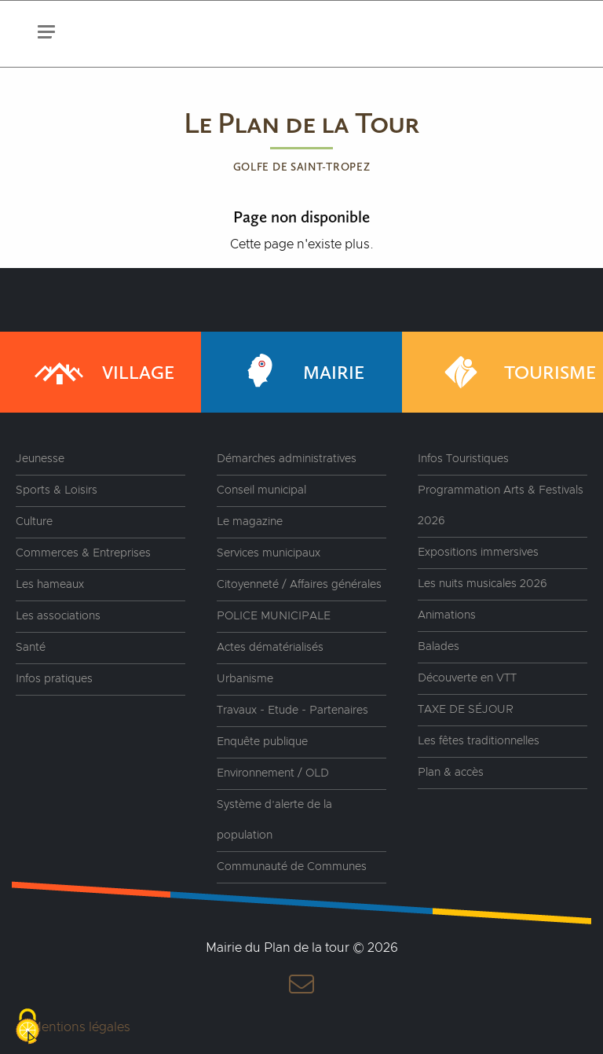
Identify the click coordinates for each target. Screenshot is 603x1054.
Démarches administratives (286, 459)
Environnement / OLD (273, 773)
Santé (31, 647)
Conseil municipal (261, 490)
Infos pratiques (54, 679)
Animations (447, 615)
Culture (34, 521)
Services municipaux (268, 553)
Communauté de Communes (292, 866)
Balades (438, 646)
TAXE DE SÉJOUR (465, 709)
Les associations (58, 616)
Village (102, 372)
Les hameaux (50, 584)
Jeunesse (40, 459)
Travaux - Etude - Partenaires (292, 710)
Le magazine (250, 521)
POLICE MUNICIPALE (274, 616)
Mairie (298, 372)
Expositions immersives (478, 552)
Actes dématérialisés (270, 647)
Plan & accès (451, 772)
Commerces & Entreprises (83, 553)
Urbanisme (245, 679)
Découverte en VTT (467, 678)
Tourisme (514, 372)
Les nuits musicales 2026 (482, 583)
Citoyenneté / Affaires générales (299, 584)
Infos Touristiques (463, 459)
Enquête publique (262, 741)
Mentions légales (80, 1027)
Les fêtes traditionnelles (478, 741)
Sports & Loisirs (56, 490)
